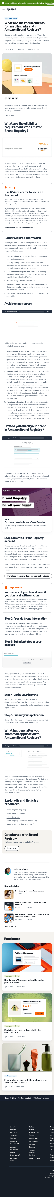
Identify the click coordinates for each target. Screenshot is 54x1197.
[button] (10, 926)
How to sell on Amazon (14, 1137)
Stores (21, 606)
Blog (14, 1098)
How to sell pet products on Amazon (29, 891)
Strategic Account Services (32, 1152)
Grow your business (12, 976)
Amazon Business (32, 1146)
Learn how (50, 3)
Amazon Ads (33, 1138)
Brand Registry (26, 163)
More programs (34, 1158)
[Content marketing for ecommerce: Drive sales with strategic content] (9, 918)
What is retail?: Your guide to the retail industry (30, 903)
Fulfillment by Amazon (34, 1134)
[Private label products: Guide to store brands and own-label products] (27, 1057)
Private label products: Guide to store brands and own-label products (25, 1081)
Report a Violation (14, 609)
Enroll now (11, 848)
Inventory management (14, 1148)
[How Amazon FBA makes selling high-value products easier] (27, 957)
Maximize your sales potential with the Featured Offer (22, 1031)
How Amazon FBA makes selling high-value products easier (24, 981)
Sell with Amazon (13, 1128)
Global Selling (33, 1141)
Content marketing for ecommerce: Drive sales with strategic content (32, 915)
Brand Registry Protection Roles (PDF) (22, 820)
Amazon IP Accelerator (12, 213)
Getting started (11, 18)
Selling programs (32, 1128)
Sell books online (13, 1159)
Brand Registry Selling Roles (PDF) (20, 824)
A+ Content (12, 606)
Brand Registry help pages (17, 810)
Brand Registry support (16, 813)
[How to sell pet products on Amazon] (9, 894)
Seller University (13, 817)
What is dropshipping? (15, 1154)
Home (6, 1098)
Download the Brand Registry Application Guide (28, 576)
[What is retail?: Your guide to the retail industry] (9, 906)
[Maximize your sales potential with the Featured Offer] (27, 1007)
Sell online (13, 1132)
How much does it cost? (14, 1142)
